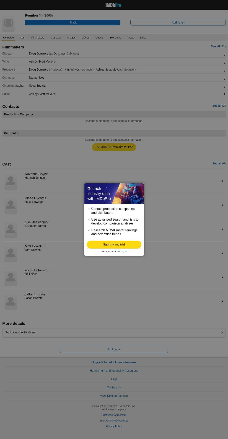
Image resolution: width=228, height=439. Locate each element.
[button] (114, 244)
